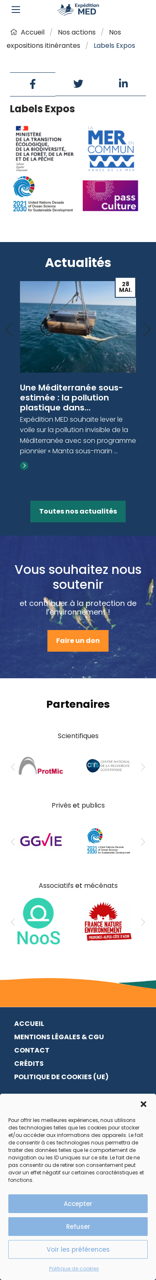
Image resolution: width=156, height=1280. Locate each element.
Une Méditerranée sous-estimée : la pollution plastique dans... (71, 397)
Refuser (78, 1226)
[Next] (147, 330)
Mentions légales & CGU (59, 1037)
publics (93, 805)
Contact (32, 1050)
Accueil (27, 32)
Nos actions (77, 32)
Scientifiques (78, 736)
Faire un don (78, 640)
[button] (143, 1104)
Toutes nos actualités (78, 511)
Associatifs (56, 885)
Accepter (78, 1203)
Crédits (29, 1063)
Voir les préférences (78, 1249)
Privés (61, 805)
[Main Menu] (16, 9)
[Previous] (9, 330)
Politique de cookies (74, 1268)
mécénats (101, 885)
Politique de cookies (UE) (61, 1077)
